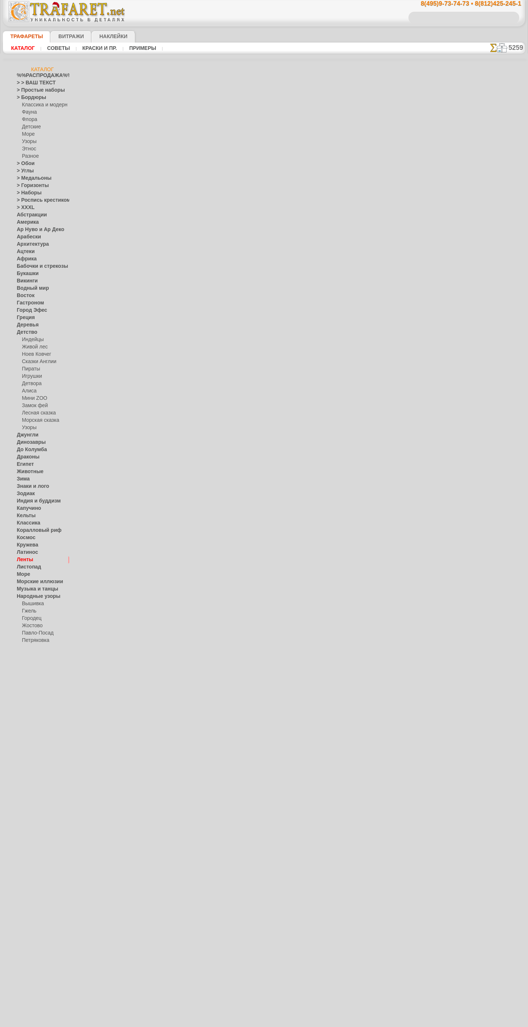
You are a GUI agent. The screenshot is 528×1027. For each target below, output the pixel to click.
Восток (24, 295)
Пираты (30, 369)
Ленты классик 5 (346, 156)
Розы (22, 772)
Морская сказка (39, 420)
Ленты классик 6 (346, 189)
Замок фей (33, 405)
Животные (28, 471)
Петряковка (34, 640)
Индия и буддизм (35, 501)
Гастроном (28, 303)
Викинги (25, 281)
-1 (236, 289)
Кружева (26, 545)
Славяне (25, 794)
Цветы (23, 853)
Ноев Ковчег (35, 354)
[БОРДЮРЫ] (35, 868)
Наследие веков (33, 684)
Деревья (25, 325)
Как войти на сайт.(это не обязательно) (42, 974)
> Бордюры (28, 97)
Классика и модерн (42, 105)
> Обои (24, 163)
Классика (27, 523)
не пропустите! (488, 448)
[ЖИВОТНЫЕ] (37, 882)
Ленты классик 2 (346, 164)
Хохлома (31, 662)
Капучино (27, 508)
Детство (25, 332)
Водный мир (30, 288)
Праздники (28, 713)
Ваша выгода (142, 164)
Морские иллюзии (36, 581)
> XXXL (24, 207)
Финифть (31, 655)
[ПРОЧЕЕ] (32, 919)
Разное (29, 156)
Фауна (29, 112)
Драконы (26, 457)
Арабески (27, 237)
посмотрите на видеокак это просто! (488, 355)
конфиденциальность (245, 442)
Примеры (139, 48)
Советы (57, 48)
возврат (279, 442)
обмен (298, 442)
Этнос (28, 149)
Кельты (24, 515)
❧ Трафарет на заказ (39, 934)
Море (28, 134)
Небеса (24, 691)
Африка (25, 259)
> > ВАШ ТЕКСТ (32, 83)
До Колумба (30, 449)
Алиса (28, 391)
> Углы (23, 171)
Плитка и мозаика (36, 706)
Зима (22, 479)
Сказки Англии (37, 361)
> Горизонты (30, 185)
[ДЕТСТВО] (33, 875)
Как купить (190, 164)
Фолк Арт (32, 669)
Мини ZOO (33, 398)
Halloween (32, 721)
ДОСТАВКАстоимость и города (488, 323)
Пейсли (24, 699)
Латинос (25, 552)
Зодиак (24, 493)
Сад (21, 779)
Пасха (28, 735)
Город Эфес (29, 310)
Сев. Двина (33, 647)
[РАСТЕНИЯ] (35, 890)
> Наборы (27, 193)
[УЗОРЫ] (31, 904)
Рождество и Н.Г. (39, 728)
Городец (30, 618)
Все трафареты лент (263, 305)
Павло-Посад (36, 633)
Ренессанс (27, 757)
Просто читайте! (488, 387)
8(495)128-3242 (271, 378)
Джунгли (26, 435)
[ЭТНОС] (31, 912)
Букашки (26, 273)
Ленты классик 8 (346, 205)
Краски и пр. (97, 48)
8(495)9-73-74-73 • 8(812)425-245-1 (463, 4)
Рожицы (25, 765)
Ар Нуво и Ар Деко (36, 229)
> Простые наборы (36, 90)
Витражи (62, 36)
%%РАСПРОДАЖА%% (40, 75)
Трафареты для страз (39, 926)
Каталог (23, 48)
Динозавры (29, 442)
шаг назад (264, 289)
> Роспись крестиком (38, 200)
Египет (24, 464)
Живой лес (33, 347)
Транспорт (28, 809)
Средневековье (32, 801)
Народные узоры (34, 596)
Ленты (23, 559)
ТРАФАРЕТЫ (23, 36)
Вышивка (32, 603)
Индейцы (31, 339)
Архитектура (30, 244)
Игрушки (31, 376)
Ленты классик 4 (346, 181)
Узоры (29, 141)
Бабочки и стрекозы (37, 266)
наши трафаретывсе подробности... (488, 419)
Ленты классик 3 (346, 172)
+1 (291, 289)
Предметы (27, 743)
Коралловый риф (35, 530)
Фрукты (25, 846)
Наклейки (100, 36)
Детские (30, 127)
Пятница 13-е (30, 750)
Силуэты (26, 787)
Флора (29, 119)
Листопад (27, 567)
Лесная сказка (37, 413)
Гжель (28, 611)
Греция (24, 317)
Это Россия (33, 677)
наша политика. (301, 1021)
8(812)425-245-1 (313, 378)
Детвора (31, 383)
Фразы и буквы (33, 838)
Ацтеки (24, 251)
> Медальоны (31, 178)
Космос (25, 537)
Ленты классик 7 (346, 197)
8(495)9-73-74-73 (226, 378)
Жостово (31, 625)
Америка (26, 222)
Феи (21, 831)
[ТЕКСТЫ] (32, 897)
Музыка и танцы (34, 589)
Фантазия (27, 823)
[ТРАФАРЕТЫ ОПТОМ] (40, 860)
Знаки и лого (30, 486)
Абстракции (29, 215)
